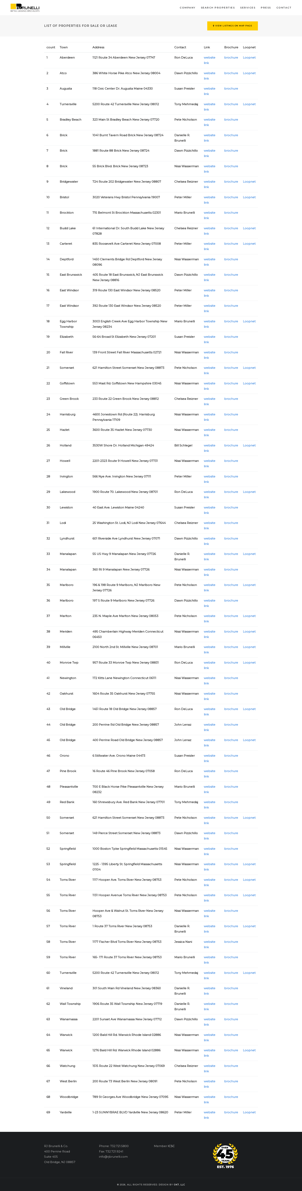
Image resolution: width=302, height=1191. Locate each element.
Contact (284, 7)
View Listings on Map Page (232, 25)
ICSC (171, 1146)
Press (266, 7)
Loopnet (249, 57)
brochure (231, 57)
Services (247, 7)
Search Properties (218, 7)
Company (187, 7)
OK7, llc (179, 1184)
